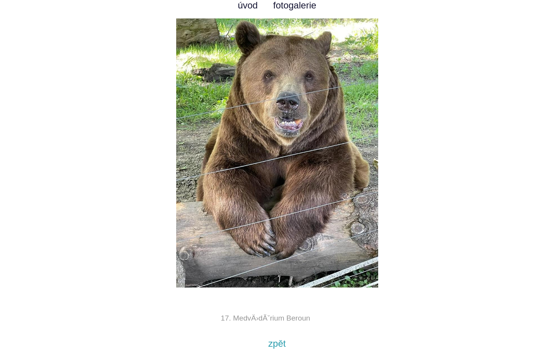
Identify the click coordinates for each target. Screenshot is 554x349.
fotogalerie (294, 5)
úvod (248, 5)
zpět (276, 343)
